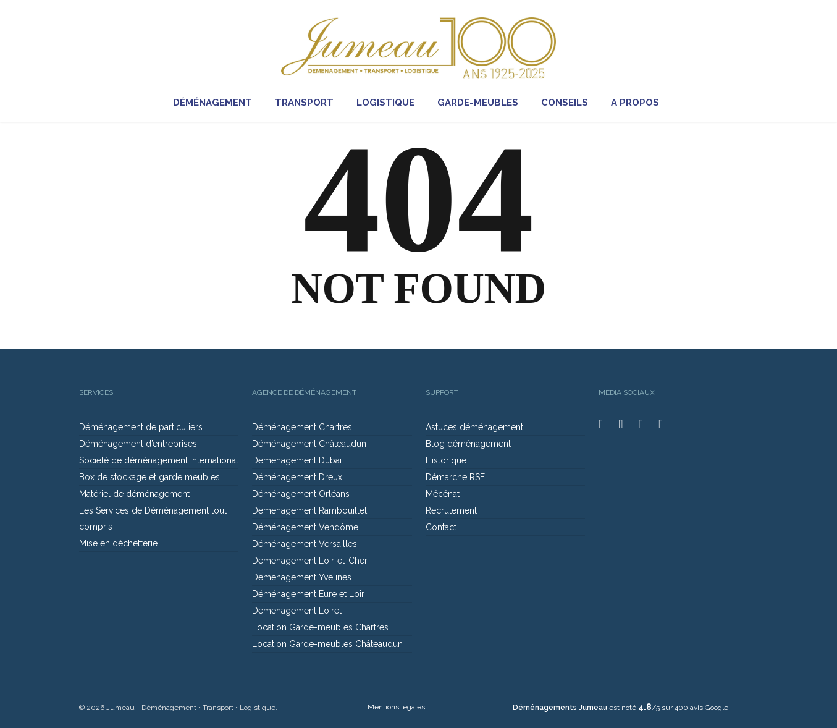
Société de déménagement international (158, 460)
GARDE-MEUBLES (483, 102)
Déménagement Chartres (302, 427)
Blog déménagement (468, 444)
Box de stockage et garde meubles (149, 477)
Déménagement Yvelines (301, 577)
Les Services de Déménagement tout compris (153, 518)
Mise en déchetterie (118, 543)
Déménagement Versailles (304, 544)
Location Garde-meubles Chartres (320, 627)
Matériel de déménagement (134, 494)
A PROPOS (640, 102)
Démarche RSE (455, 477)
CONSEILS (570, 102)
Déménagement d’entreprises (138, 444)
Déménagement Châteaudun (309, 444)
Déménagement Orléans (301, 494)
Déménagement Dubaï (297, 460)
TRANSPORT (310, 102)
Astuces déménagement (474, 427)
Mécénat (443, 494)
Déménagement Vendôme (305, 527)
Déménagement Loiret (297, 611)
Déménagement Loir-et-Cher (310, 560)
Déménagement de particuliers (141, 427)
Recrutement (451, 510)
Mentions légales (396, 707)
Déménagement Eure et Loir (308, 594)
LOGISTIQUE (391, 102)
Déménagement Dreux (297, 477)
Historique (446, 460)
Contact (441, 527)
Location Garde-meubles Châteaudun (327, 644)
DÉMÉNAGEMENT (218, 102)
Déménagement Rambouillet (309, 510)
